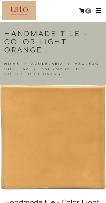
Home (12, 64)
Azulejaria (47, 64)
